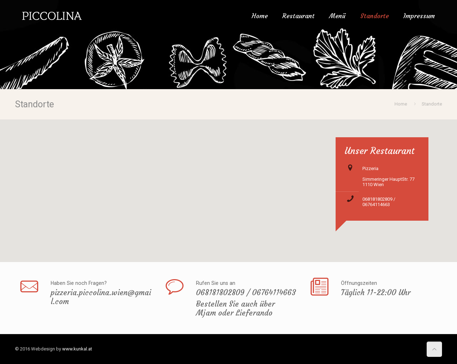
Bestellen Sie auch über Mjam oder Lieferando (235, 308)
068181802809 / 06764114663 (378, 201)
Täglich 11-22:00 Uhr (376, 292)
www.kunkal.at (77, 349)
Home (401, 104)
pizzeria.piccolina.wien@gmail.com (101, 297)
